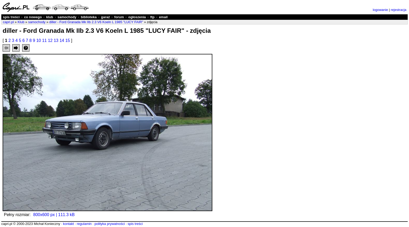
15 (67, 40)
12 (50, 40)
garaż (105, 17)
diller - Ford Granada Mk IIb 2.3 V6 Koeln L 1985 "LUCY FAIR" (96, 22)
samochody (67, 17)
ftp (152, 17)
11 (44, 40)
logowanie (380, 10)
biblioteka (89, 17)
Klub (20, 22)
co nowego (33, 17)
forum (119, 17)
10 (38, 40)
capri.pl (8, 22)
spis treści (11, 17)
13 (56, 40)
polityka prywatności (109, 224)
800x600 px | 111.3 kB (54, 214)
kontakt (68, 224)
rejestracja (398, 10)
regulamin (84, 224)
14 (61, 40)
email (163, 17)
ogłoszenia (137, 17)
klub (49, 17)
